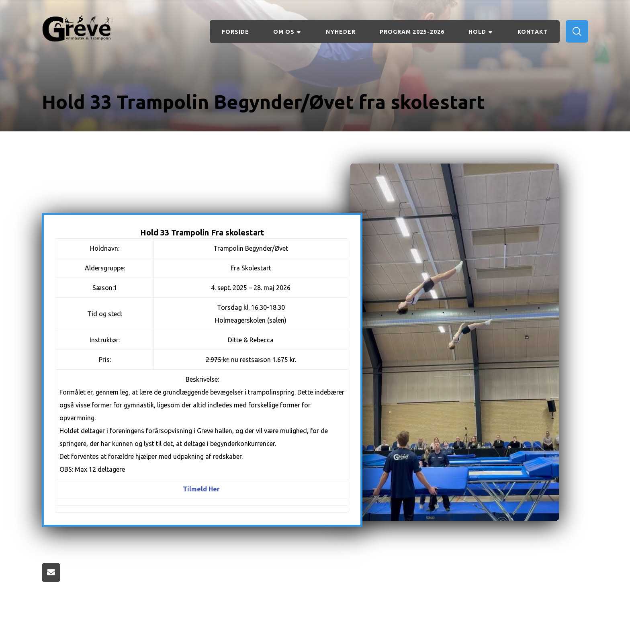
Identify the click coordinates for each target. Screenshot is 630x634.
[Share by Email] (51, 572)
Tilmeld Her (201, 489)
